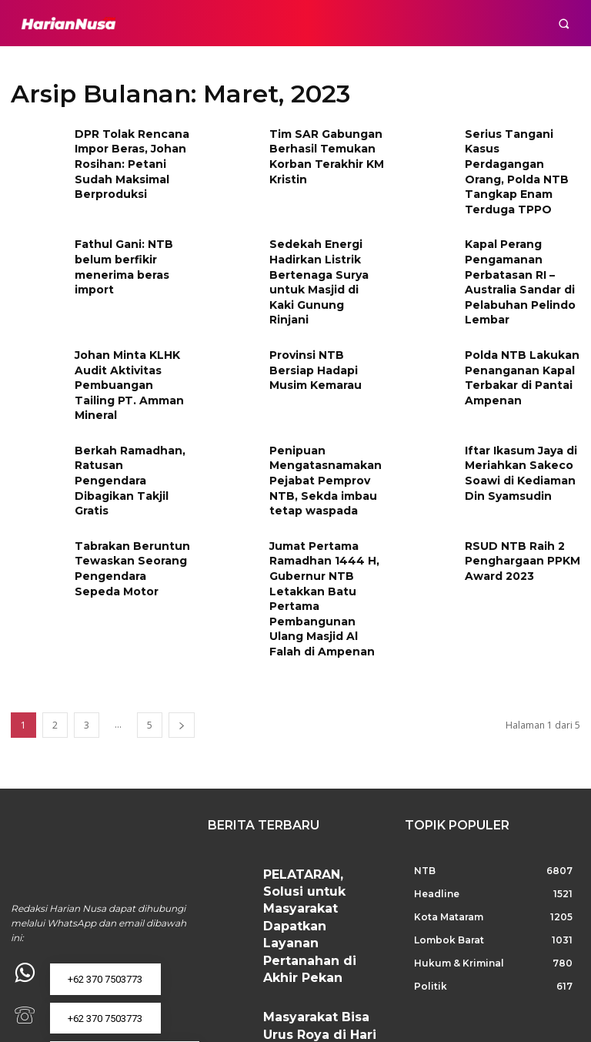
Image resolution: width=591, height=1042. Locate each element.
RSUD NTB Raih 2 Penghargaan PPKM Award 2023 (517, 485)
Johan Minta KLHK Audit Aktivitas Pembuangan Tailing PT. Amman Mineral (129, 335)
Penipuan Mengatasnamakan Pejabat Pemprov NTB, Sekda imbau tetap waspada (319, 412)
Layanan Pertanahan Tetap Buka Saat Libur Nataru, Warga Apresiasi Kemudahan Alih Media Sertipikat (321, 943)
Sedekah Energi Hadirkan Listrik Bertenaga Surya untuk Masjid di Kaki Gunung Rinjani (321, 243)
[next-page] (182, 634)
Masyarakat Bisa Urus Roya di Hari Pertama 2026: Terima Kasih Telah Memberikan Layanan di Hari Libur (323, 867)
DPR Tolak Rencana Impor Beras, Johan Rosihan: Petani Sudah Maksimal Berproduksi (125, 158)
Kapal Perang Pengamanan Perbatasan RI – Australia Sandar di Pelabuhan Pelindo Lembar (515, 250)
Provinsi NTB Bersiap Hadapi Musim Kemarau (323, 328)
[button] (563, 23)
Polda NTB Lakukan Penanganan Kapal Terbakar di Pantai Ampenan (515, 335)
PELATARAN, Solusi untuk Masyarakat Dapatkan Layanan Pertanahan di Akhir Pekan (316, 797)
